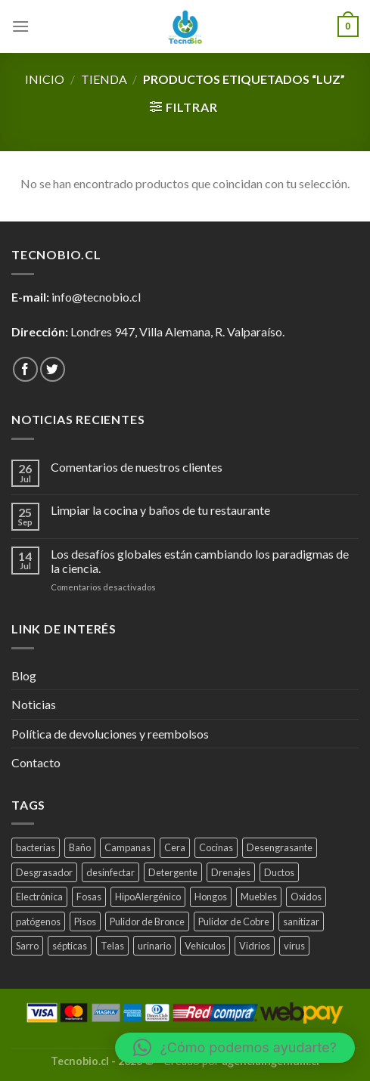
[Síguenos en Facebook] (25, 369)
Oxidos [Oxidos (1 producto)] (306, 897)
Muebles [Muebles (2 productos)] (259, 897)
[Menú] (20, 26)
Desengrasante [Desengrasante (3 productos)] (279, 847)
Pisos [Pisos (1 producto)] (85, 921)
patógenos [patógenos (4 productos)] (38, 921)
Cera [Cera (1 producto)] (174, 847)
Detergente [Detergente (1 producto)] (172, 872)
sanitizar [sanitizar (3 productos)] (301, 921)
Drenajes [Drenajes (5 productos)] (230, 872)
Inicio (44, 79)
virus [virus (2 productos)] (294, 946)
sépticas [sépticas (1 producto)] (69, 946)
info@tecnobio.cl (96, 297)
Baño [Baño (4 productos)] (80, 847)
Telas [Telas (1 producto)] (112, 946)
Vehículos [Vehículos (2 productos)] (205, 946)
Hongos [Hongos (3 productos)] (210, 897)
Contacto (36, 762)
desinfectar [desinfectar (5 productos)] (110, 872)
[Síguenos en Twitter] (52, 369)
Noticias (33, 704)
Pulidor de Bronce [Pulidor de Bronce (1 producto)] (147, 921)
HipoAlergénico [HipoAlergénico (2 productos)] (148, 897)
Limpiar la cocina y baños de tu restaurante (160, 510)
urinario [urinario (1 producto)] (154, 946)
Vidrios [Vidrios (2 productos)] (254, 946)
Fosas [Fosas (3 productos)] (88, 897)
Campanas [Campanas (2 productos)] (127, 847)
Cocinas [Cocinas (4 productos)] (216, 847)
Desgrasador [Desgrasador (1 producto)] (44, 872)
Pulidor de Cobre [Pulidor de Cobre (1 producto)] (233, 921)
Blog (23, 675)
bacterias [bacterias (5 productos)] (35, 847)
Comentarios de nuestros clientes (136, 467)
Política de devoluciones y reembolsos (110, 733)
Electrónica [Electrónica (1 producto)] (39, 897)
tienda (104, 79)
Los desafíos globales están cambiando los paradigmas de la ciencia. (200, 561)
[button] (235, 1048)
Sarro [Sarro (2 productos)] (27, 946)
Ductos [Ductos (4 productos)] (279, 872)
